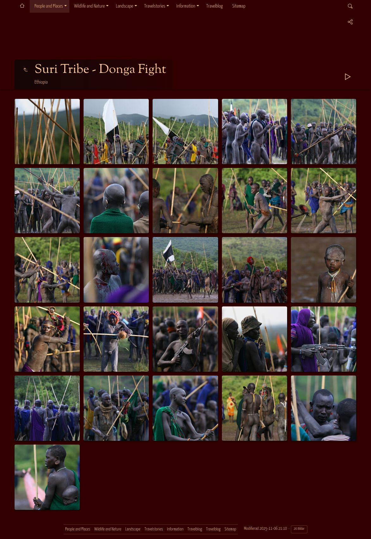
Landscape (124, 6)
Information (185, 6)
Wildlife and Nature (89, 6)
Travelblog (214, 6)
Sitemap (238, 6)
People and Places (49, 6)
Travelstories (154, 6)
